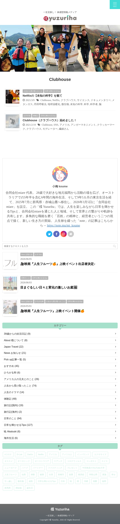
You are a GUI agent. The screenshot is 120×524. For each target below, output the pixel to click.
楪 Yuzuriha (60, 509)
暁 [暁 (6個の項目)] (71, 481)
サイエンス (83, 100)
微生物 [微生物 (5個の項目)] (21, 481)
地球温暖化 (54, 104)
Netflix (55, 100)
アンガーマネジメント (83, 124)
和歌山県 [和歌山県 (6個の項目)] (93, 474)
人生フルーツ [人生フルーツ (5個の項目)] (11, 474)
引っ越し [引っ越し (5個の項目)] (9, 481)
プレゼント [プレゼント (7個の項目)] (72, 468)
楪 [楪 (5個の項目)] (78, 481)
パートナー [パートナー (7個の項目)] (38, 468)
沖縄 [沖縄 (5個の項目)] (86, 481)
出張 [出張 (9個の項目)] (51, 474)
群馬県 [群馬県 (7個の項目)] (8, 488)
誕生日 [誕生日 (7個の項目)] (30, 488)
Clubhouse (45, 100)
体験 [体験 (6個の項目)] (33, 474)
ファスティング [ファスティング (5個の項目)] (55, 468)
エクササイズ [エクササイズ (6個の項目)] (100, 454)
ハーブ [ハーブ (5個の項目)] (25, 468)
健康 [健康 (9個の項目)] (42, 474)
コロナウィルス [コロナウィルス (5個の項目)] (74, 461)
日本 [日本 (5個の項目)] (63, 481)
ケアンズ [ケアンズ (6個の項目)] (58, 461)
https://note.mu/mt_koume (63, 225)
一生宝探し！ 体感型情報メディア (60, 515)
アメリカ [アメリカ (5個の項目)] (53, 454)
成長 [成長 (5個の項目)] (31, 481)
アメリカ (65, 124)
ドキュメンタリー (101, 100)
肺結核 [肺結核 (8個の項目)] (19, 488)
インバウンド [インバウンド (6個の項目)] (83, 454)
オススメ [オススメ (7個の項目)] (9, 461)
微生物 (65, 104)
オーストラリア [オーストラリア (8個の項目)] (42, 461)
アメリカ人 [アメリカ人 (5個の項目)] (67, 454)
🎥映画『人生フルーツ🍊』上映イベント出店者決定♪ (57, 264)
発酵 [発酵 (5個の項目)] (95, 481)
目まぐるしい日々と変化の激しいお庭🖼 (48, 287)
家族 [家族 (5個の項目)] (104, 474)
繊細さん (64, 128)
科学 (86, 104)
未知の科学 (76, 104)
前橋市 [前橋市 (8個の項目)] (61, 474)
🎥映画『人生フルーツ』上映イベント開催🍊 (52, 311)
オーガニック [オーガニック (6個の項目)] (24, 461)
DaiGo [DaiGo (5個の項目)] (30, 454)
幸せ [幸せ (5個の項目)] (113, 474)
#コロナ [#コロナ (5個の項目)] (8, 454)
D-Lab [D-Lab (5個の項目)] (19, 454)
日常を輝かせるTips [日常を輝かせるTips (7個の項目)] (47, 481)
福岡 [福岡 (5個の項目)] (104, 481)
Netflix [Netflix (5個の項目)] (41, 454)
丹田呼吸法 (40, 104)
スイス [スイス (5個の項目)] (105, 461)
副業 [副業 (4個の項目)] (71, 474)
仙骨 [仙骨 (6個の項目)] (24, 474)
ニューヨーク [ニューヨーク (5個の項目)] (11, 468)
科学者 (94, 104)
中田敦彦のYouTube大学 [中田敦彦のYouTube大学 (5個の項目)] (93, 468)
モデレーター (50, 128)
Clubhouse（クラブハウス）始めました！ (50, 120)
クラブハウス (68, 100)
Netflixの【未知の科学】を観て (42, 95)
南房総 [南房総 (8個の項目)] (81, 474)
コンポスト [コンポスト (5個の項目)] (91, 461)
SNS (56, 124)
